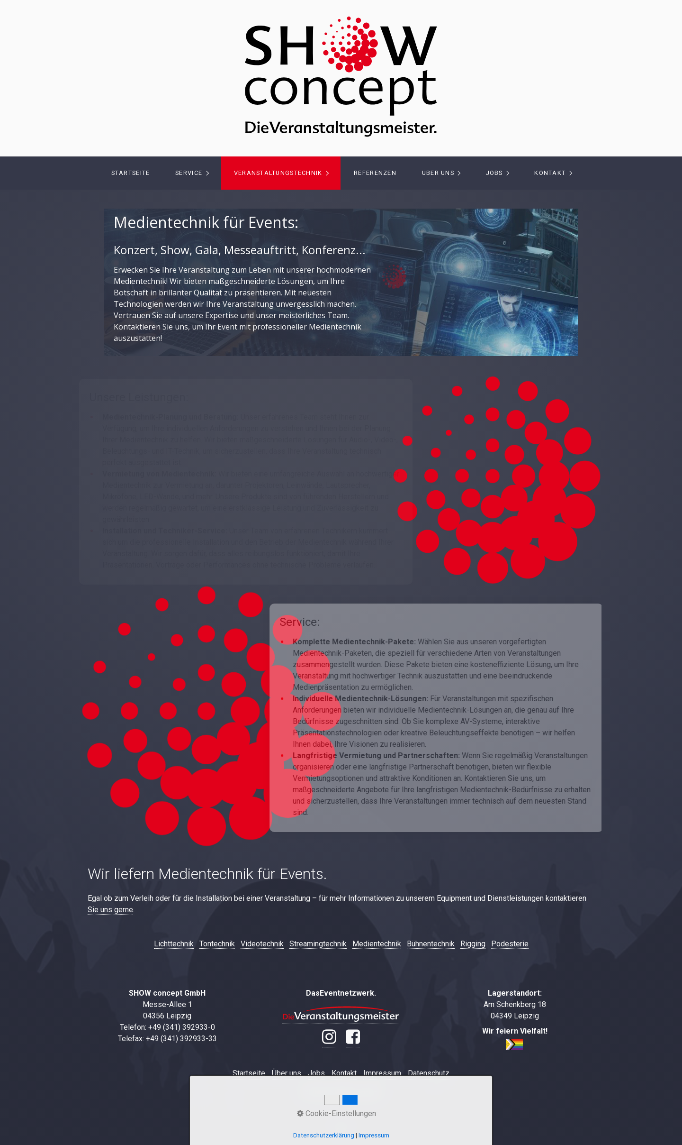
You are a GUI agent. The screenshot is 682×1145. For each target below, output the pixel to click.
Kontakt (549, 172)
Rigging (472, 943)
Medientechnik (376, 943)
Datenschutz (428, 1073)
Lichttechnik (174, 943)
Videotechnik (262, 943)
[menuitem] (130, 173)
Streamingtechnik (318, 943)
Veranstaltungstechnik (278, 172)
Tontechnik (217, 943)
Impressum (382, 1073)
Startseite (130, 172)
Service (188, 172)
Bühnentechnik (431, 943)
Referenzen (375, 172)
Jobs (494, 172)
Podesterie (510, 943)
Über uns (438, 172)
